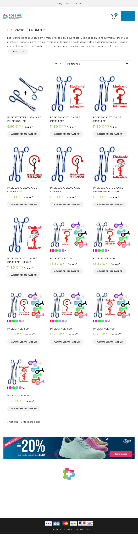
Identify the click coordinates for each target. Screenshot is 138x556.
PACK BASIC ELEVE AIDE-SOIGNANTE (22, 189)
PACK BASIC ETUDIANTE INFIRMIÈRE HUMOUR (108, 189)
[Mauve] (63, 250)
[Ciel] (59, 250)
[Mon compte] (73, 3)
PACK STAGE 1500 (18, 328)
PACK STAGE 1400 (104, 258)
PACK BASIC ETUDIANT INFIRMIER (107, 119)
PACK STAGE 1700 (104, 328)
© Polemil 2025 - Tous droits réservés (69, 529)
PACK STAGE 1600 (61, 328)
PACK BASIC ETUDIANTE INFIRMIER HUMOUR (22, 260)
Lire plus (18, 51)
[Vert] (56, 250)
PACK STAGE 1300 (61, 258)
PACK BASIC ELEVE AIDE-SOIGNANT (65, 189)
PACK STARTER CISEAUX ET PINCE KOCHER (24, 119)
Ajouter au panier (24, 134)
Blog (59, 3)
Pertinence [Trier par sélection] (98, 63)
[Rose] (53, 250)
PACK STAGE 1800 (18, 395)
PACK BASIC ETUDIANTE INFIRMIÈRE (65, 119)
